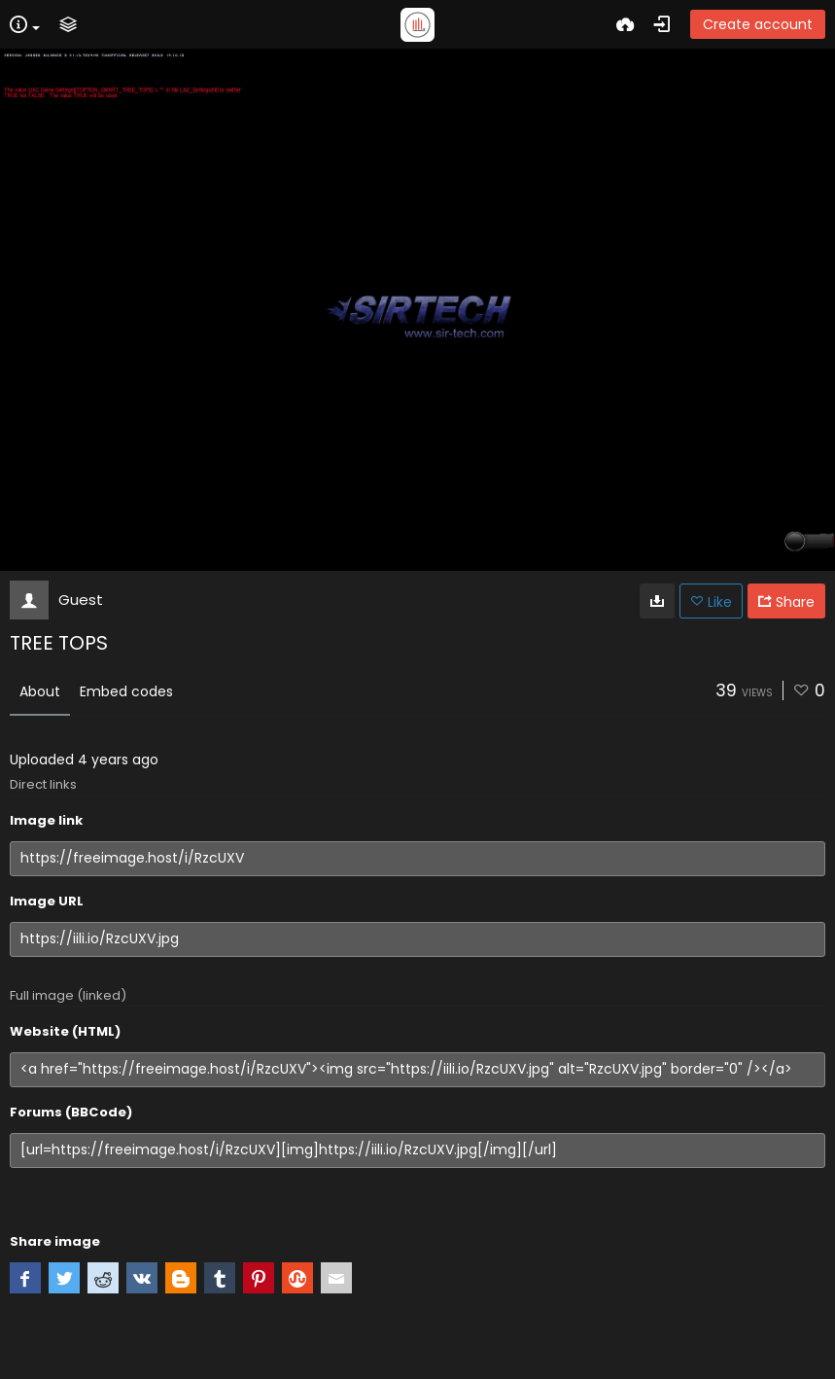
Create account (758, 24)
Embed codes (126, 691)
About (39, 691)
